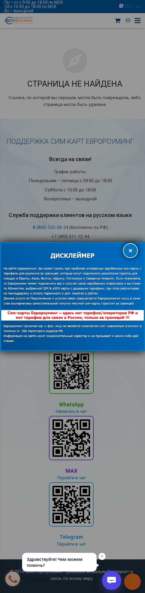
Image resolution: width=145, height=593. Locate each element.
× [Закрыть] (130, 250)
